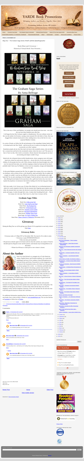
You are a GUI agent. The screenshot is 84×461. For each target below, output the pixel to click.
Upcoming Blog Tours (72, 32)
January (61, 331)
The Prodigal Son (31, 206)
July (60, 320)
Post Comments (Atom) (14, 396)
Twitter (21, 299)
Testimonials (50, 34)
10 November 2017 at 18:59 (19, 343)
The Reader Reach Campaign (26, 32)
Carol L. (8, 311)
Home (3, 32)
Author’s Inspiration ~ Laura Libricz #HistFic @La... (70, 312)
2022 (59, 225)
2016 (59, 334)
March (60, 328)
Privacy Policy (77, 34)
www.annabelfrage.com (34, 297)
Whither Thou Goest (31, 213)
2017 (59, 235)
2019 (59, 231)
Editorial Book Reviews (41, 32)
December (61, 236)
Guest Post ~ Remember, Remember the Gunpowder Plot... (68, 303)
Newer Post (6, 389)
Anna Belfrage (9, 343)
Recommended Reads (33, 34)
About (42, 34)
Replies (9, 322)
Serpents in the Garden (31, 209)
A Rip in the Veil (31, 202)
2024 (59, 221)
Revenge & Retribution (30, 211)
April (60, 326)
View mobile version (28, 393)
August (61, 318)
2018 (59, 233)
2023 (59, 223)
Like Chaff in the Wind (31, 204)
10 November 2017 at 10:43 (16, 311)
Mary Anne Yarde (14, 325)
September (61, 316)
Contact (57, 34)
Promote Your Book (12, 32)
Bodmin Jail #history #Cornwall (66, 294)
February (61, 330)
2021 (59, 227)
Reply (7, 319)
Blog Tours (68, 85)
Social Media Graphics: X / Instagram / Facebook (14, 34)
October (61, 314)
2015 (59, 336)
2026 (59, 217)
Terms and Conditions (66, 34)
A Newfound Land (31, 208)
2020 (59, 229)
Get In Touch (69, 94)
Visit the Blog (69, 73)
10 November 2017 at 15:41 (26, 325)
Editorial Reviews (69, 81)
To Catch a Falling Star (31, 215)
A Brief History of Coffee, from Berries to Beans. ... (70, 258)
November (61, 238)
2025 (59, 219)
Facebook (7, 299)
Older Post (50, 389)
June (60, 322)
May (60, 324)
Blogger (50, 455)
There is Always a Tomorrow (26, 217)
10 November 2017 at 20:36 (26, 353)
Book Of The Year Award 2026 (57, 32)
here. (29, 228)
